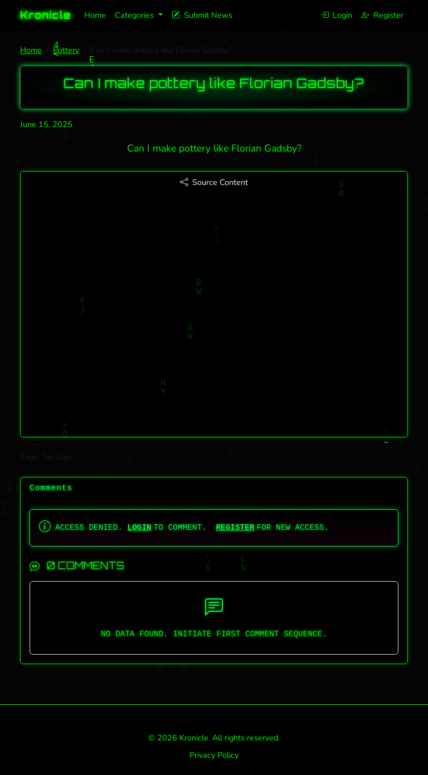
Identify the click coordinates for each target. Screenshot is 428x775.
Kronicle (45, 15)
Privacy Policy (214, 755)
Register (382, 15)
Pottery (66, 50)
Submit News (202, 15)
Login (336, 15)
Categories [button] (135, 15)
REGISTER (235, 527)
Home (95, 15)
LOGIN (140, 527)
